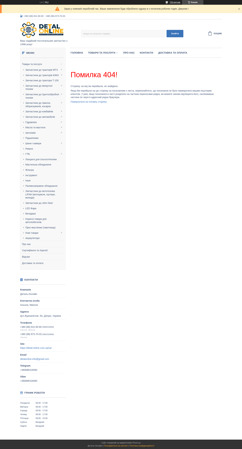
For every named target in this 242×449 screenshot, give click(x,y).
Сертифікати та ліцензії (35, 250)
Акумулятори (32, 238)
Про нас (26, 244)
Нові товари (31, 233)
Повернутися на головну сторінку (89, 101)
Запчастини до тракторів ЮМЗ (42, 75)
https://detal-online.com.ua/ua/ (36, 348)
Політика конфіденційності (142, 446)
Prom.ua (136, 443)
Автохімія (30, 132)
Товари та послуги (32, 64)
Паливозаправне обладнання (41, 186)
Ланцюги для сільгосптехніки (41, 159)
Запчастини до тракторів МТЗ (41, 70)
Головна (77, 52)
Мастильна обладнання (38, 164)
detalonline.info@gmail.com (34, 359)
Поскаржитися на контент (116, 446)
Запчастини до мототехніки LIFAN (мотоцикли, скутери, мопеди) (40, 194)
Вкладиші (30, 213)
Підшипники (31, 138)
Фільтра (29, 170)
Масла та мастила (35, 127)
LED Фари (30, 208)
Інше (28, 180)
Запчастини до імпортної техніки (38, 87)
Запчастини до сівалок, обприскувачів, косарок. (38, 105)
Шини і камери (33, 143)
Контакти (146, 52)
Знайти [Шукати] (175, 33)
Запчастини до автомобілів (40, 117)
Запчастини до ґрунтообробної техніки (42, 96)
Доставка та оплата (32, 263)
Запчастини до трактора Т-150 (42, 80)
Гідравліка (31, 122)
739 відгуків (175, 2)
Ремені (29, 148)
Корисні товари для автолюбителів (36, 221)
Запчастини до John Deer (39, 203)
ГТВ (27, 154)
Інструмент (31, 175)
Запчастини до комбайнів (39, 111)
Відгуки (26, 256)
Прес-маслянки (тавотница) (40, 227)
